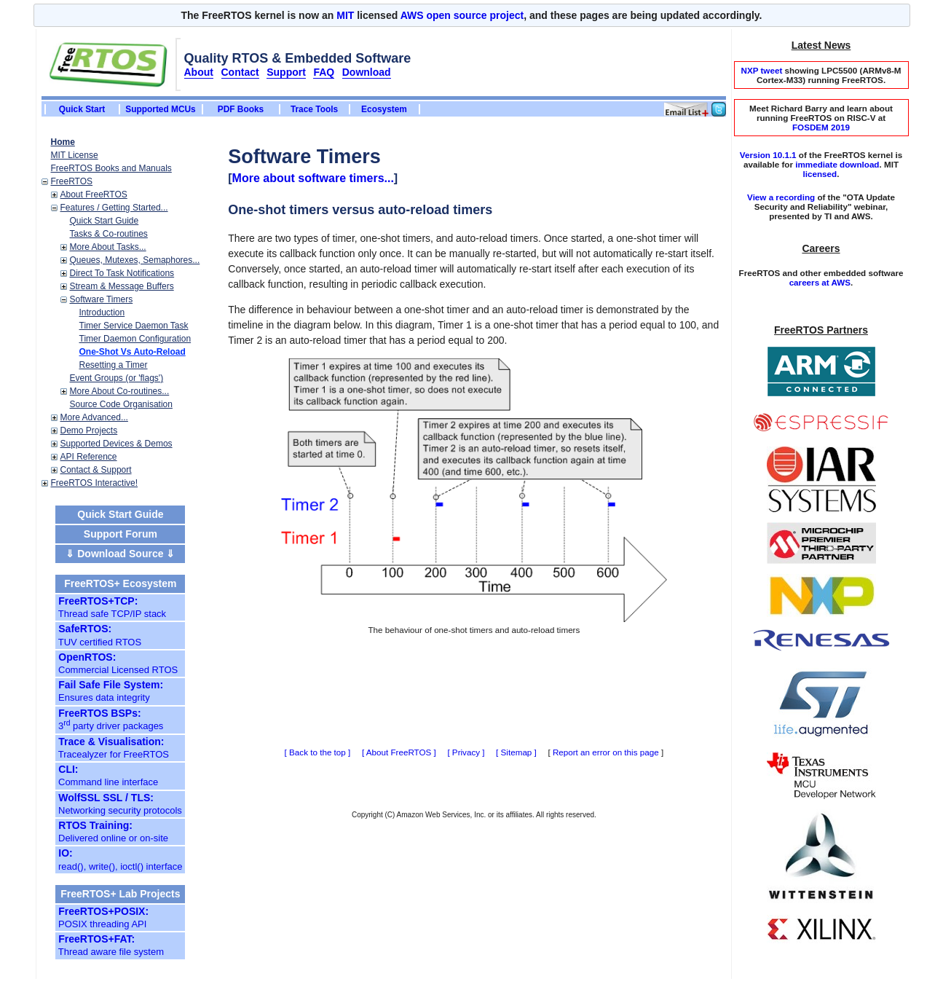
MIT (345, 15)
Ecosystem (384, 109)
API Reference (88, 457)
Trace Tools (314, 109)
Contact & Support (96, 470)
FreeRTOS (72, 181)
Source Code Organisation (121, 404)
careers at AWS (820, 282)
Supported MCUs (160, 109)
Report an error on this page (606, 752)
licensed (820, 173)
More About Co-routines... (120, 391)
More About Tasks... (108, 247)
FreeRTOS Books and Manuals (111, 168)
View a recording (781, 197)
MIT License (74, 155)
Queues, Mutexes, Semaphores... (135, 260)
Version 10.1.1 (768, 155)
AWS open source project (462, 15)
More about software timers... (313, 178)
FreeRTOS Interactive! (94, 483)
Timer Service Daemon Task (134, 326)
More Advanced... (94, 417)
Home (63, 142)
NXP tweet (761, 70)
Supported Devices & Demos (116, 444)
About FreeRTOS (93, 194)
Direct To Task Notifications (122, 273)
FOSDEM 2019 (821, 127)
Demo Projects (89, 430)
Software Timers (101, 299)
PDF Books (241, 109)
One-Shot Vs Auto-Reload (132, 352)
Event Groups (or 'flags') (117, 378)
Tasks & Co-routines (109, 234)
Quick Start (82, 109)
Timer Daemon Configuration (135, 339)
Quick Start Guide (104, 221)
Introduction (102, 312)
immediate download (837, 164)
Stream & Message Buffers (122, 286)
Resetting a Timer (113, 365)
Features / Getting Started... (114, 207)
